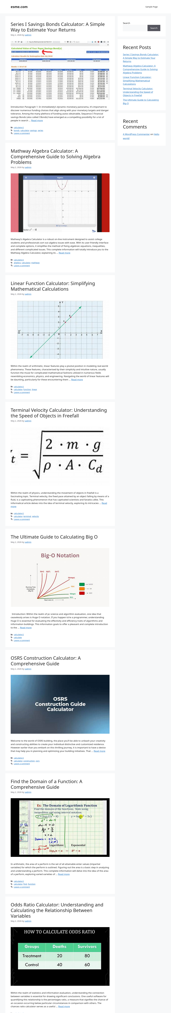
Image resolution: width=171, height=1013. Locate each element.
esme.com (19, 6)
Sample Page (151, 6)
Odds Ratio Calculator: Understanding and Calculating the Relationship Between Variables (57, 910)
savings (33, 130)
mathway (35, 262)
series (40, 130)
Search (126, 23)
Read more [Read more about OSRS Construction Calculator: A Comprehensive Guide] (99, 751)
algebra (17, 262)
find (25, 884)
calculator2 (19, 127)
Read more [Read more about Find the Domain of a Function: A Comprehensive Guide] (64, 874)
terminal (27, 516)
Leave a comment (22, 133)
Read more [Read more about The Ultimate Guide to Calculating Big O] (26, 627)
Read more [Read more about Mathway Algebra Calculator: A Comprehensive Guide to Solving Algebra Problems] (64, 252)
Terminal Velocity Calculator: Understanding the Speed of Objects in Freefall (59, 413)
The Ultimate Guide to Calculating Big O (54, 537)
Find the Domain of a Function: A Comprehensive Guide (46, 784)
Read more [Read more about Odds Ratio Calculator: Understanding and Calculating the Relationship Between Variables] (64, 1006)
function (27, 389)
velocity (35, 516)
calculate (18, 637)
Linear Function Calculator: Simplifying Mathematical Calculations (53, 286)
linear (34, 389)
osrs (38, 761)
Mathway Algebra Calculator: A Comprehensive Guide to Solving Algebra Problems (55, 156)
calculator (24, 130)
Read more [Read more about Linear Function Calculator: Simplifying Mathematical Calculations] (77, 379)
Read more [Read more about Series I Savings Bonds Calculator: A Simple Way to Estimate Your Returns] (37, 120)
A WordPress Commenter (136, 134)
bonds (16, 130)
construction (29, 761)
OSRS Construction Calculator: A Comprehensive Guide (46, 661)
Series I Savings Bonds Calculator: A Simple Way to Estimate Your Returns (58, 27)
